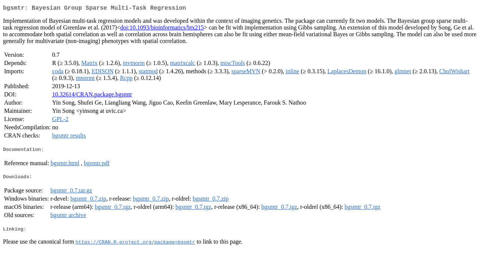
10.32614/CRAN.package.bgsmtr (92, 96)
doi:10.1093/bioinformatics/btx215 (162, 29)
